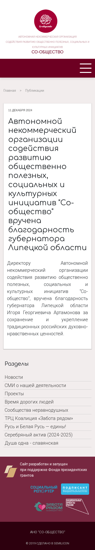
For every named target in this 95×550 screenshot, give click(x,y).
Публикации (34, 90)
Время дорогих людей (29, 402)
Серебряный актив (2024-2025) (39, 435)
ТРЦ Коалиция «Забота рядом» (39, 418)
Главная (10, 90)
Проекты (14, 393)
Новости (14, 377)
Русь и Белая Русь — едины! (35, 426)
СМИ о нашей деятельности (35, 385)
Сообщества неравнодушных (36, 410)
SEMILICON (61, 543)
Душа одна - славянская (31, 443)
